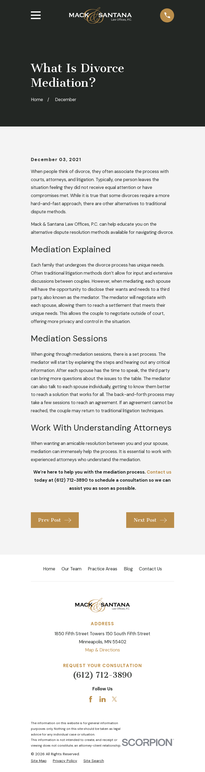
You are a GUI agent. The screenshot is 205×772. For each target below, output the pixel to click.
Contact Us (150, 569)
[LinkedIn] (102, 699)
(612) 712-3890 (102, 675)
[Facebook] (90, 699)
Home (49, 569)
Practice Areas (102, 569)
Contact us (159, 472)
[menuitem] (39, 760)
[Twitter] (114, 699)
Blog (128, 569)
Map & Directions (102, 650)
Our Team (71, 569)
